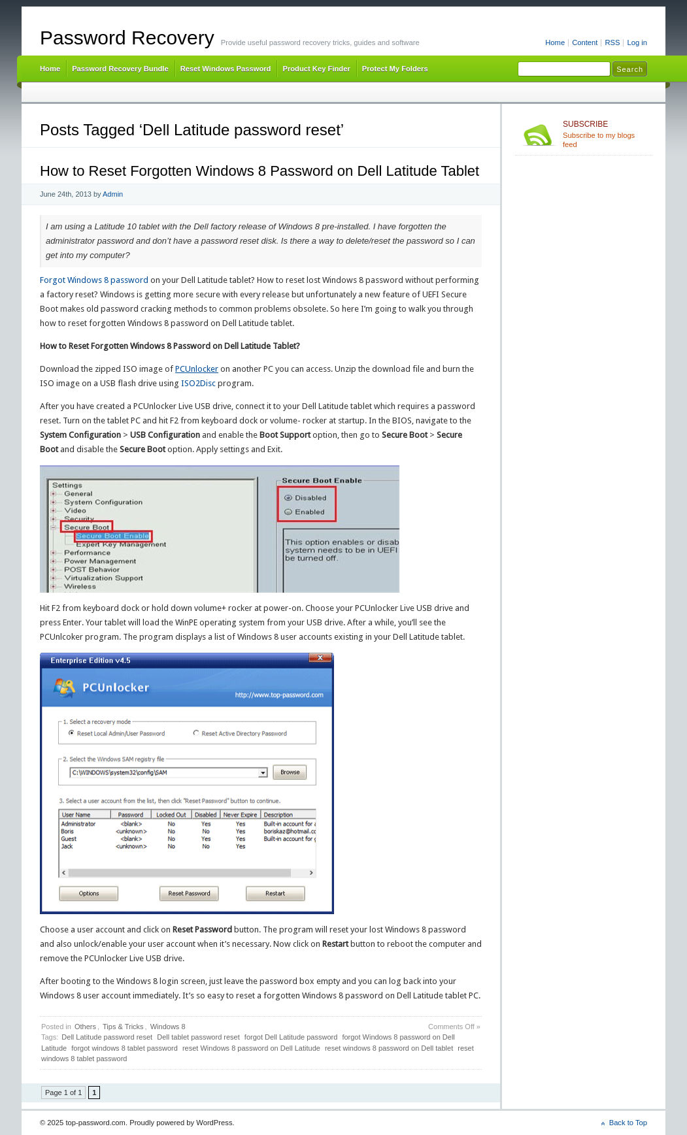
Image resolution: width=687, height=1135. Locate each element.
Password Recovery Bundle (120, 69)
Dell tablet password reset (198, 1037)
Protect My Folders (395, 69)
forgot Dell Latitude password (290, 1037)
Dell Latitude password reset (106, 1037)
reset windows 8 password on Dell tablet (389, 1048)
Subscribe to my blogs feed (605, 134)
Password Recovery (127, 37)
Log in (637, 42)
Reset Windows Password (225, 69)
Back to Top (628, 1123)
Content (584, 42)
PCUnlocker (196, 369)
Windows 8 (168, 1026)
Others (85, 1026)
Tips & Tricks (123, 1026)
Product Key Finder (316, 69)
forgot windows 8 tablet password (124, 1048)
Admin (113, 194)
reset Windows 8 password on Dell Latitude (251, 1048)
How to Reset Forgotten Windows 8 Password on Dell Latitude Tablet (259, 171)
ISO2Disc (198, 383)
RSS (612, 42)
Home (555, 42)
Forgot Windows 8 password (94, 280)
